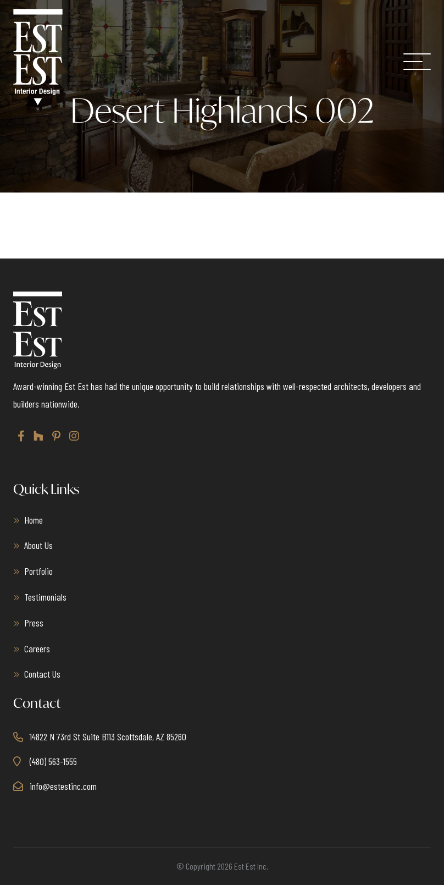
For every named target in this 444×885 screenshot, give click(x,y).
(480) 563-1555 (53, 761)
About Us (38, 545)
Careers (37, 648)
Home (33, 520)
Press (33, 623)
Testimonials (45, 597)
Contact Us (42, 674)
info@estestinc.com (63, 786)
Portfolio (38, 571)
